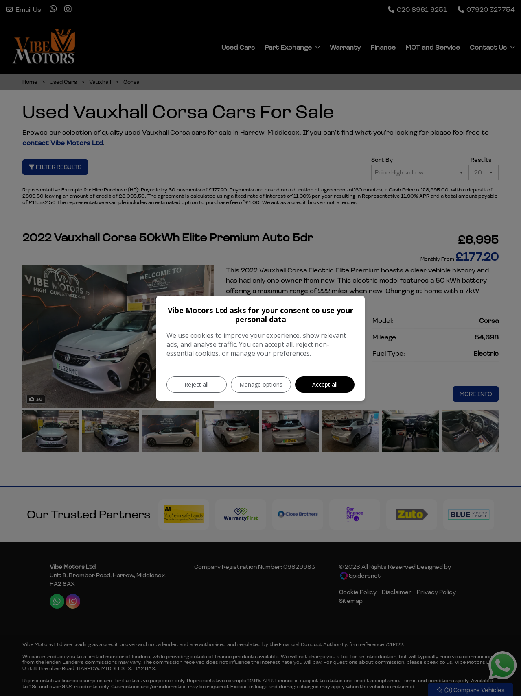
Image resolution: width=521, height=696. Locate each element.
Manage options (260, 384)
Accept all (324, 384)
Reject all (196, 384)
